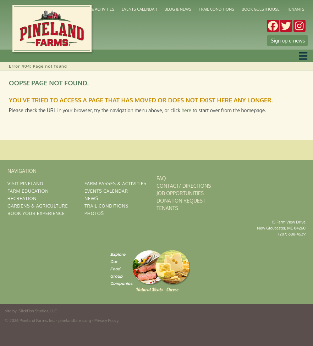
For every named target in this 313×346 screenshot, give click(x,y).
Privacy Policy (106, 320)
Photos (94, 213)
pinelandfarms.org (75, 320)
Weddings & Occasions (213, 37)
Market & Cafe (137, 37)
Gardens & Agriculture (101, 37)
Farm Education (28, 191)
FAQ (161, 178)
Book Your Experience (36, 213)
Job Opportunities (180, 193)
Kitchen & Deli (154, 37)
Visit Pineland (25, 183)
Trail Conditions (216, 9)
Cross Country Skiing (119, 37)
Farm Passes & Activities (115, 183)
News (91, 198)
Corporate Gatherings (194, 37)
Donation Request (180, 201)
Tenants (295, 9)
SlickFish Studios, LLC (37, 310)
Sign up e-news (288, 41)
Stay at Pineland (174, 37)
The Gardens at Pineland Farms (230, 37)
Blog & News (178, 9)
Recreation (22, 198)
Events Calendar (139, 9)
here (186, 110)
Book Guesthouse (261, 9)
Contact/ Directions (183, 186)
